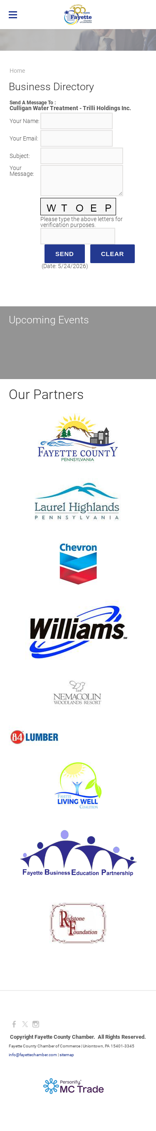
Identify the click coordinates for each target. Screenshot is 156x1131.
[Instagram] (35, 1024)
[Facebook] (14, 1024)
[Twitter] (25, 1024)
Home (17, 70)
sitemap (66, 1054)
